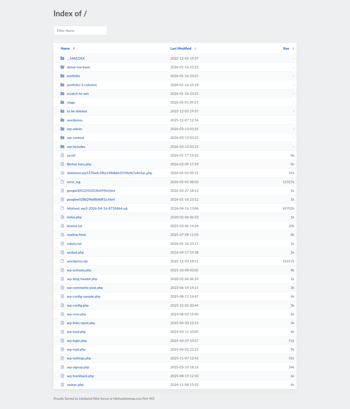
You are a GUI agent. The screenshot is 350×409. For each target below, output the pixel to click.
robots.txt (71, 243)
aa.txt (67, 155)
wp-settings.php (75, 358)
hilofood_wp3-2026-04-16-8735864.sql (93, 208)
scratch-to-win (74, 93)
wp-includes (72, 146)
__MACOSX (72, 58)
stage (67, 102)
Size (286, 48)
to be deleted (73, 111)
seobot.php (72, 252)
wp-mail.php (73, 349)
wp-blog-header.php (78, 279)
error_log (70, 182)
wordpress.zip (74, 261)
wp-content (72, 137)
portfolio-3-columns (78, 85)
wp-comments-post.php (81, 287)
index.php (71, 217)
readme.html (73, 234)
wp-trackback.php (77, 376)
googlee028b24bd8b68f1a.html (87, 199)
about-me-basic (75, 67)
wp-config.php (74, 305)
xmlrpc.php (72, 384)
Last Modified (180, 48)
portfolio (70, 76)
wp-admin (71, 129)
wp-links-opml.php (77, 323)
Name (65, 48)
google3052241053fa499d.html (87, 190)
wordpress (71, 120)
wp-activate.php (75, 270)
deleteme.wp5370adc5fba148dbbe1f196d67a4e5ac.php (106, 173)
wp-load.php (73, 331)
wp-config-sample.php (80, 296)
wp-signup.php (74, 367)
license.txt (71, 226)
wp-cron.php (73, 314)
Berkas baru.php (75, 164)
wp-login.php (73, 340)
